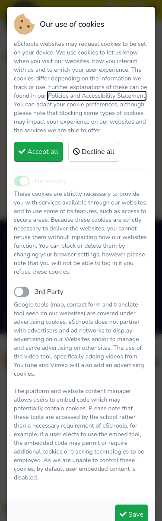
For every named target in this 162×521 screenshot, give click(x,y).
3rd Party (49, 292)
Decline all (93, 152)
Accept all (38, 152)
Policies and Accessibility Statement (97, 96)
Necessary (51, 181)
